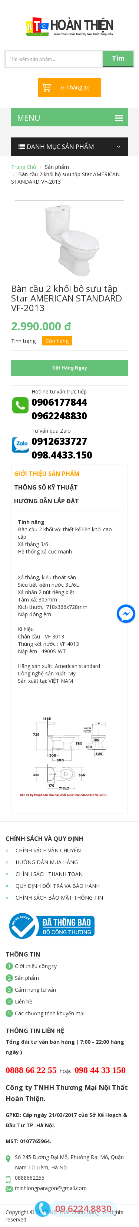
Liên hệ (23, 1001)
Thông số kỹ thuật (46, 487)
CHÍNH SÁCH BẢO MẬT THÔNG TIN (54, 897)
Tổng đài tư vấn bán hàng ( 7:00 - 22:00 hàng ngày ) (65, 1047)
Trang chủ (23, 166)
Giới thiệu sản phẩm (47, 474)
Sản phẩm (57, 166)
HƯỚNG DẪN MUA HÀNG (42, 862)
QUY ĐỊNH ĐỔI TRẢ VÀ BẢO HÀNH (53, 885)
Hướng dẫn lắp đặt (46, 501)
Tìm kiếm (118, 60)
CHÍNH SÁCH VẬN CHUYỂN (43, 850)
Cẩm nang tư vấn (35, 989)
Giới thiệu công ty (36, 965)
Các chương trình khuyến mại (50, 1013)
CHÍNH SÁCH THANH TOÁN (44, 873)
